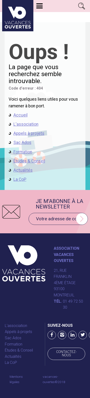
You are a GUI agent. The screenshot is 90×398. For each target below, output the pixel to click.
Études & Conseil (29, 161)
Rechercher (82, 6)
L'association (25, 124)
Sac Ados (22, 142)
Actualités (23, 170)
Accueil (20, 115)
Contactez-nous (66, 353)
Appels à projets (28, 133)
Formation (22, 152)
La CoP (19, 179)
